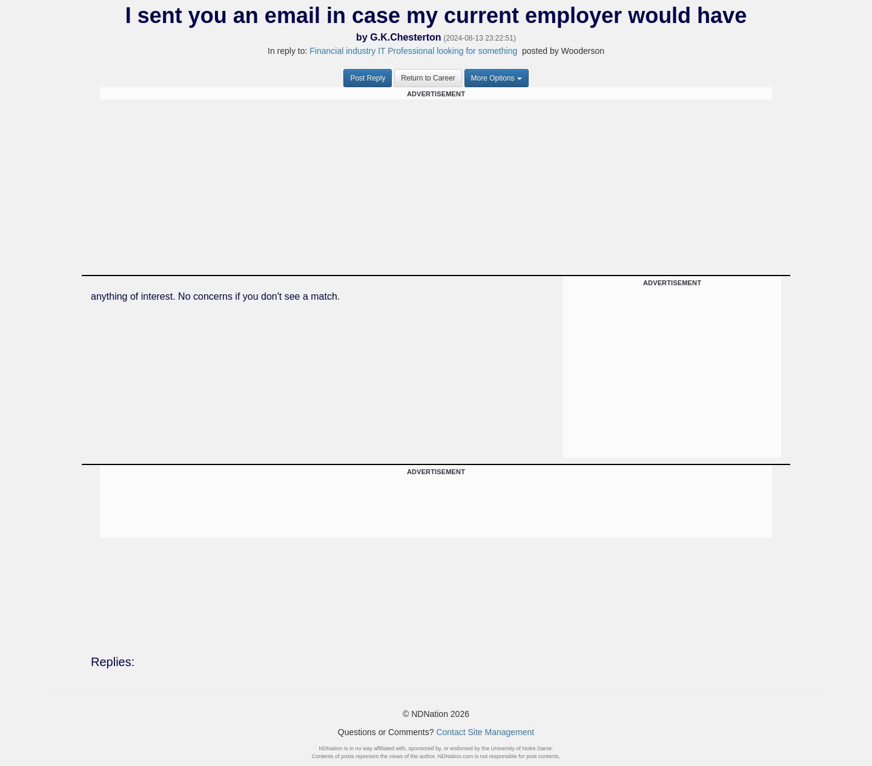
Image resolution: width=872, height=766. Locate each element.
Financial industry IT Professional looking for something (413, 51)
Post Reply (367, 78)
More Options (496, 78)
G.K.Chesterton (405, 37)
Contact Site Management (485, 732)
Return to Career (428, 78)
